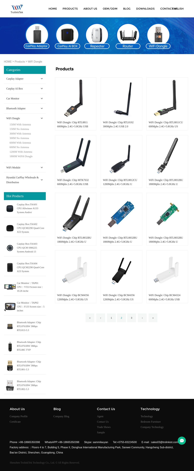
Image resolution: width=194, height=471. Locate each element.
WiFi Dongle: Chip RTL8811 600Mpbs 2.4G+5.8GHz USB (72, 124)
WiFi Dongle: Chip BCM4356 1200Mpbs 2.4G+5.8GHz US (73, 297)
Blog (126, 8)
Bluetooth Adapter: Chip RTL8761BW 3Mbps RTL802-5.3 (29, 385)
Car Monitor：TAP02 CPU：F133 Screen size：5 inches (30, 306)
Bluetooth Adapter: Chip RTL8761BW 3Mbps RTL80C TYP (29, 346)
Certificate (15, 421)
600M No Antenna (19, 147)
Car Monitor (12, 98)
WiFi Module (13, 167)
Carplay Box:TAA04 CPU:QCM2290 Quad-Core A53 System (30, 267)
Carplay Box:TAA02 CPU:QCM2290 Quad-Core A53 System (30, 228)
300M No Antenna (19, 138)
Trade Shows (103, 427)
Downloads (145, 8)
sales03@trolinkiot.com (164, 442)
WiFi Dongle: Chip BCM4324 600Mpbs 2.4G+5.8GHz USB (164, 297)
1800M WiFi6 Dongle (21, 156)
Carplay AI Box (14, 88)
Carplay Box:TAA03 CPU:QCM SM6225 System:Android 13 (27, 247)
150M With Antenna (20, 124)
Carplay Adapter (14, 78)
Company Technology (152, 427)
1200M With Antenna (21, 151)
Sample (101, 432)
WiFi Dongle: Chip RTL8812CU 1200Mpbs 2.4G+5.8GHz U (120, 182)
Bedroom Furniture (151, 421)
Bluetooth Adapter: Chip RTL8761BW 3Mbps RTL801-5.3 (29, 365)
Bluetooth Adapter (16, 108)
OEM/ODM (110, 8)
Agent (100, 416)
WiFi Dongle (35, 61)
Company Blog (61, 416)
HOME (53, 8)
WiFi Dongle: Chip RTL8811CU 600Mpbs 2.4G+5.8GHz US (166, 124)
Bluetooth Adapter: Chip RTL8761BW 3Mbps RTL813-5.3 (29, 326)
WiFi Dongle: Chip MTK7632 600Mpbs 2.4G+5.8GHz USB (73, 182)
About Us (90, 8)
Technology (147, 416)
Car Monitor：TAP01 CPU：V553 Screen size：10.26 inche (30, 287)
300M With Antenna (20, 133)
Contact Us (169, 8)
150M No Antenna (19, 129)
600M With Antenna (20, 142)
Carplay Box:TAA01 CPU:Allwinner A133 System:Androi (27, 208)
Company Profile (19, 416)
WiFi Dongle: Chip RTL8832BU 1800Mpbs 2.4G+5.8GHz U (166, 182)
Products (70, 8)
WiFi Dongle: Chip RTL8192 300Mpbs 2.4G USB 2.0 (118, 124)
